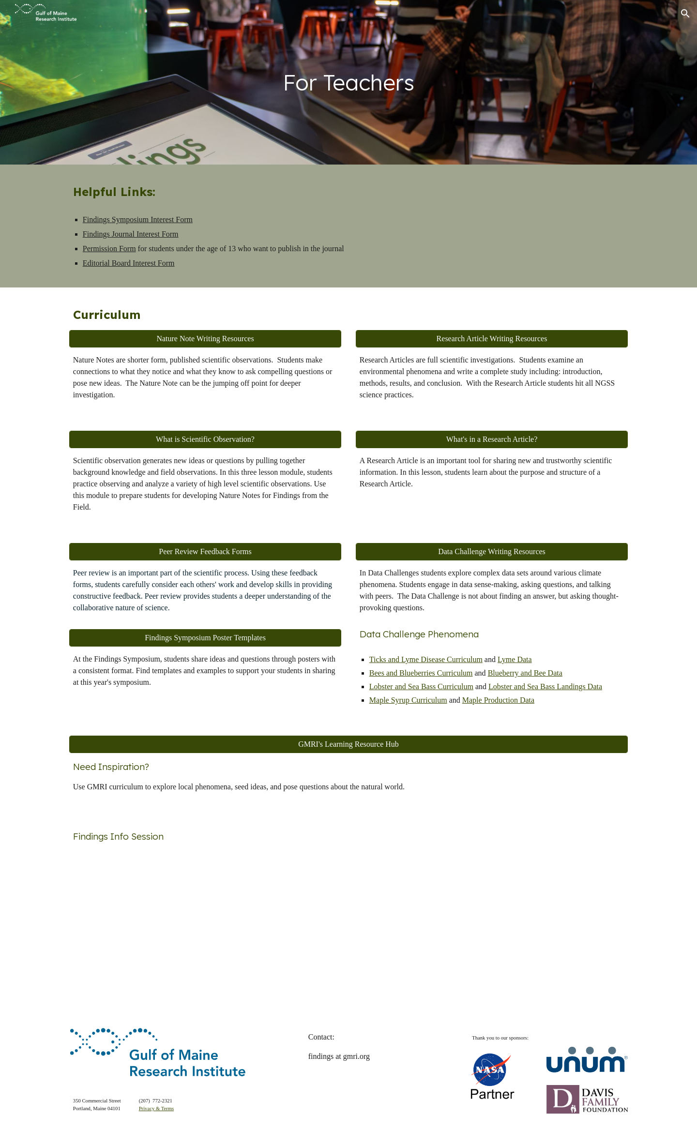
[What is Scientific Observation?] (205, 439)
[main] (348, 82)
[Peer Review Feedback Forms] (205, 552)
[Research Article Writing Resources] (491, 339)
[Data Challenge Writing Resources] (491, 552)
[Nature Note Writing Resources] (205, 339)
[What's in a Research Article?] (491, 439)
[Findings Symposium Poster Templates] (205, 638)
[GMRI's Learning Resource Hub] (348, 744)
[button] (685, 13)
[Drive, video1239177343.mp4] (205, 927)
